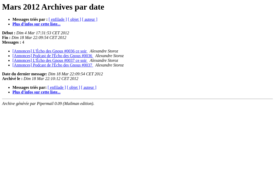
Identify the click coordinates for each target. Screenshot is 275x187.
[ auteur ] (89, 19)
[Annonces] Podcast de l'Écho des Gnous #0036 (52, 56)
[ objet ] (74, 19)
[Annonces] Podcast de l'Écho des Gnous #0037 (52, 65)
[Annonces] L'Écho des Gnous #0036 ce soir (50, 51)
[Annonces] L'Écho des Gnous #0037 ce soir (50, 60)
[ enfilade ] (58, 19)
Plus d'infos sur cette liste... (36, 24)
